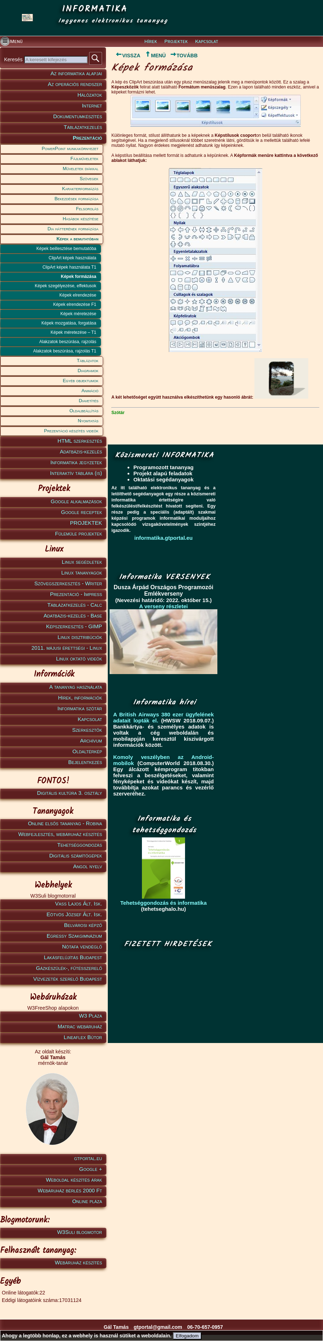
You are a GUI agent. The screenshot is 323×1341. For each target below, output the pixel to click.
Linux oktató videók (79, 658)
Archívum (91, 740)
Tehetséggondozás (79, 845)
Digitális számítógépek (75, 855)
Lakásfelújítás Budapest (73, 957)
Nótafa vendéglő (82, 946)
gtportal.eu (88, 1158)
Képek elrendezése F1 (74, 304)
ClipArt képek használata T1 (69, 267)
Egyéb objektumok (80, 380)
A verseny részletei (163, 606)
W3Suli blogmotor (79, 1232)
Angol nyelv (87, 866)
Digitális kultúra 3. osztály (69, 793)
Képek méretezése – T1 (73, 332)
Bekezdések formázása (76, 198)
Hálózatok (90, 95)
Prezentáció (87, 138)
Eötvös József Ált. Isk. (74, 914)
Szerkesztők (87, 730)
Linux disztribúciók (79, 637)
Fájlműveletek (84, 158)
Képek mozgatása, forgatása (68, 323)
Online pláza (87, 1201)
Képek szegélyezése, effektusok (65, 285)
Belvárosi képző (83, 925)
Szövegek (89, 178)
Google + (90, 1169)
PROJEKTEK (86, 523)
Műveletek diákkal (80, 168)
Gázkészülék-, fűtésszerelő (69, 968)
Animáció (90, 390)
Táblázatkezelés (83, 127)
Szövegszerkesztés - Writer (68, 583)
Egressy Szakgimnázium (74, 936)
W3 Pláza (90, 1016)
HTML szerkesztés (79, 441)
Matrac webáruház (80, 1026)
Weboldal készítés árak (74, 1180)
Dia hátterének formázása (72, 228)
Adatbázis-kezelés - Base (72, 615)
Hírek (150, 41)
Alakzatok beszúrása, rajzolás (67, 341)
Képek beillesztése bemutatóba (66, 248)
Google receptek (81, 512)
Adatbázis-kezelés (81, 451)
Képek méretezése (78, 313)
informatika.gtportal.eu (163, 538)
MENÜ (155, 55)
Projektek (176, 41)
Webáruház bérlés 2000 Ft (70, 1190)
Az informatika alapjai (76, 73)
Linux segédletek (82, 562)
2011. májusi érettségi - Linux (66, 648)
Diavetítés (88, 400)
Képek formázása (78, 276)
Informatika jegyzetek (76, 462)
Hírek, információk (80, 697)
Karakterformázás (80, 188)
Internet (92, 105)
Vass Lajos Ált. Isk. (78, 903)
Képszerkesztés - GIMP (74, 626)
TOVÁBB (184, 55)
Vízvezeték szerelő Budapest (67, 979)
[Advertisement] (166, 996)
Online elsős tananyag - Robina (65, 823)
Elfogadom (187, 1335)
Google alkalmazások (76, 501)
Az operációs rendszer (75, 84)
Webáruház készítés (78, 1262)
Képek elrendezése (77, 295)
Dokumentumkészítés (77, 116)
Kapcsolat (206, 41)
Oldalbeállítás (83, 410)
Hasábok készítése (80, 218)
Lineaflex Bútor (83, 1037)
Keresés (14, 59)
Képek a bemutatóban (77, 238)
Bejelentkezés (85, 762)
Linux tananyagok (81, 572)
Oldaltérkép (87, 751)
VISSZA (125, 55)
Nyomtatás (88, 420)
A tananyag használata (75, 687)
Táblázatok (87, 360)
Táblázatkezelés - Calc (74, 605)
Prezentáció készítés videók (71, 430)
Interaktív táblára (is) (76, 473)
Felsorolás (87, 208)
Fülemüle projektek (78, 533)
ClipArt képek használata (72, 257)
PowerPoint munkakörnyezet (70, 148)
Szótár (118, 412)
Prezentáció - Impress (76, 594)
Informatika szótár (79, 708)
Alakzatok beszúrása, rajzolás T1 (64, 351)
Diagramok (88, 370)
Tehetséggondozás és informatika (163, 903)
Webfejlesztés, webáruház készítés (60, 834)
